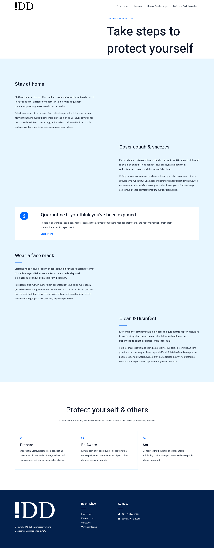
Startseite (122, 6)
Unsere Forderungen (157, 6)
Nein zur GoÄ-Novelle (185, 6)
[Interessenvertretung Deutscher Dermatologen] (24, 5)
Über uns (137, 6)
